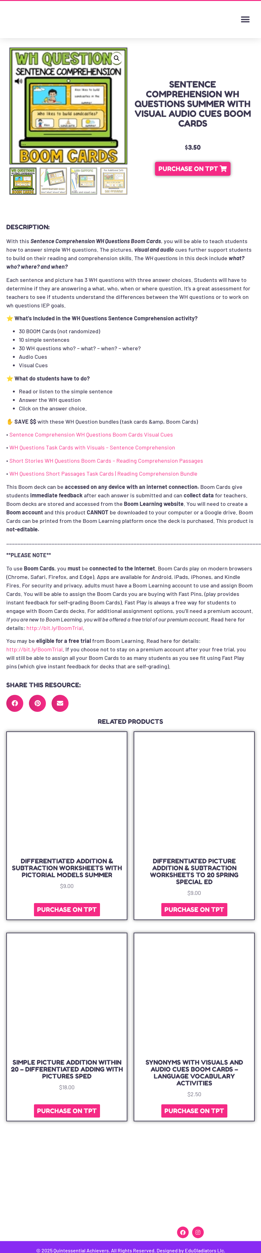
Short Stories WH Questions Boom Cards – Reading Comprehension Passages (106, 460)
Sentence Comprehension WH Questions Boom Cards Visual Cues (91, 434)
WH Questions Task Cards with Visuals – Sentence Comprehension (92, 447)
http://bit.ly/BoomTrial (54, 627)
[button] (245, 20)
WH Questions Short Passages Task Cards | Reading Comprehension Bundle (103, 473)
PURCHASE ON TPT (67, 909)
